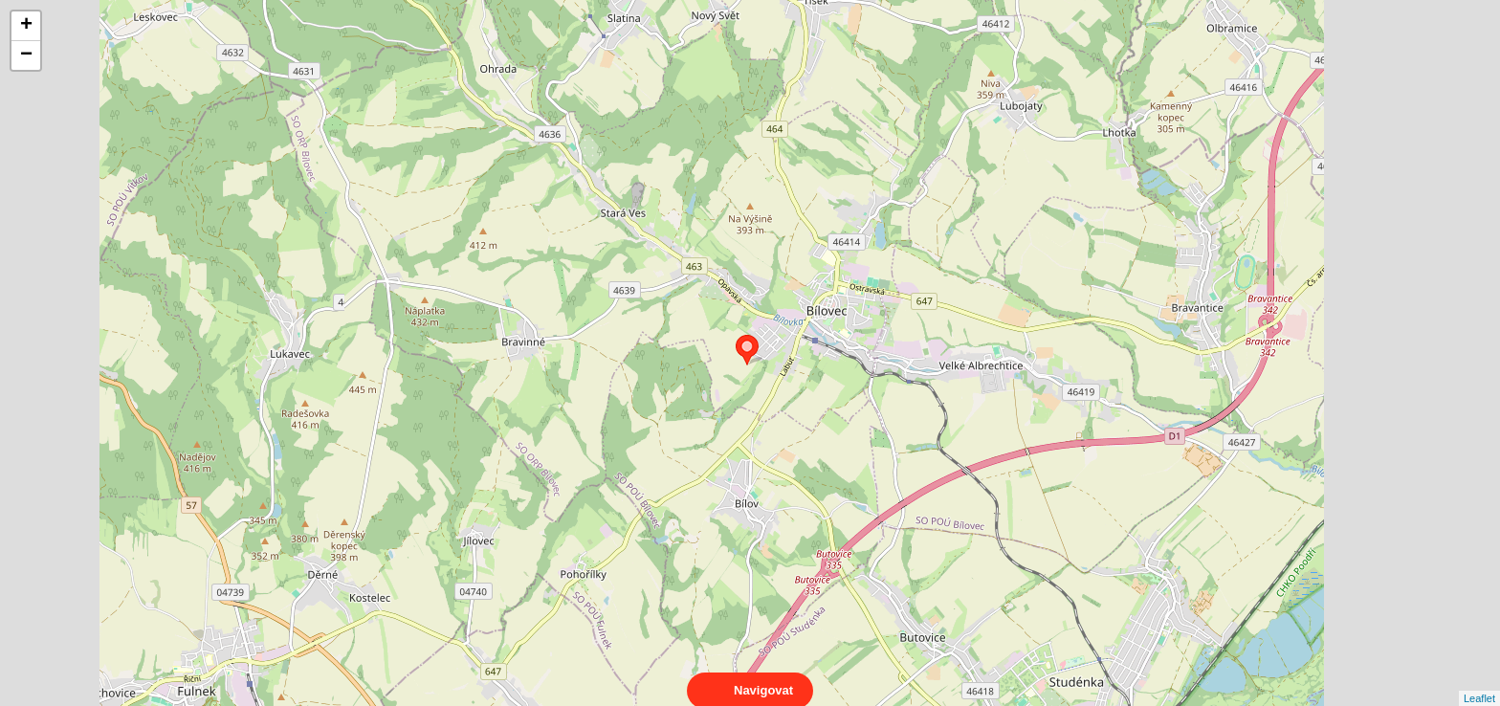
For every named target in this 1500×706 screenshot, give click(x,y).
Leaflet (1479, 681)
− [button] (26, 55)
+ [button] (26, 25)
